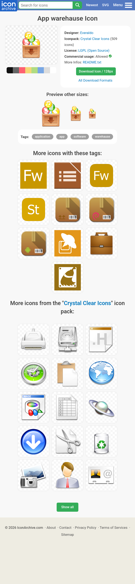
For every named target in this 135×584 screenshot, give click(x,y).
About (51, 527)
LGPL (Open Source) (94, 50)
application (42, 136)
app (62, 136)
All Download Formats (95, 80)
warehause (102, 136)
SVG (105, 5)
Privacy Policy (85, 527)
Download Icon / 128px (96, 71)
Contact (65, 527)
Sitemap (67, 535)
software (80, 136)
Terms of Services (113, 527)
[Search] (77, 5)
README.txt (92, 62)
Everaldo (86, 33)
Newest (92, 5)
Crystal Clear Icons (94, 39)
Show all (67, 507)
